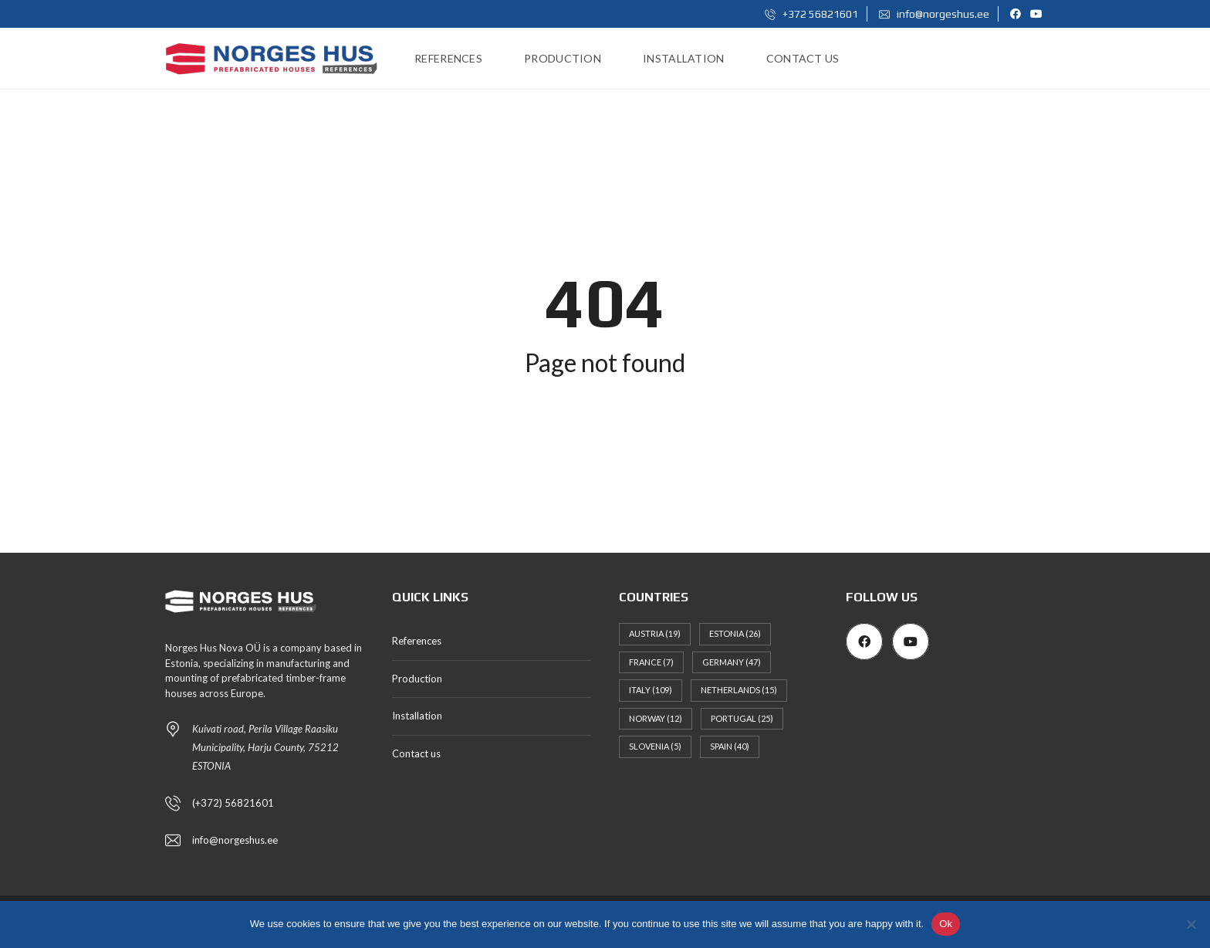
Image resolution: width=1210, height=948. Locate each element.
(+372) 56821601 (233, 803)
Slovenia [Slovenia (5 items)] (655, 746)
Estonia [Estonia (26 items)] (735, 633)
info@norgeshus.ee (934, 14)
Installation (417, 715)
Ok (945, 923)
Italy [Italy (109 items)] (650, 690)
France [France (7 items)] (651, 662)
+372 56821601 (811, 14)
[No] (1190, 924)
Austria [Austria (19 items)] (655, 633)
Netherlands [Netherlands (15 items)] (739, 690)
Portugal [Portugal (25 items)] (742, 718)
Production (417, 678)
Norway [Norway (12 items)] (655, 718)
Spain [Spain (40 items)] (729, 746)
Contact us (416, 753)
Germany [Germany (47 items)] (731, 662)
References (416, 641)
